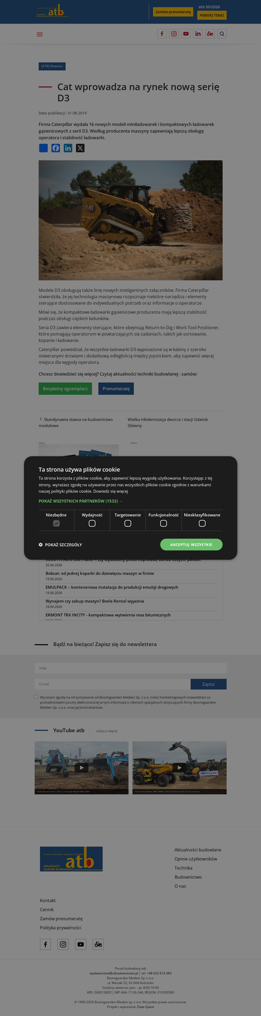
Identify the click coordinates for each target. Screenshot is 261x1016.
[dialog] (130, 508)
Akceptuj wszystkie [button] (191, 544)
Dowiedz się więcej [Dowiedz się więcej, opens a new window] (110, 491)
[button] (131, 501)
